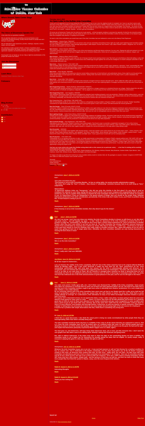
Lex (4, 119)
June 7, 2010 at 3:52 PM (68, 217)
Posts (4, 64)
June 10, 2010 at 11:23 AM (71, 259)
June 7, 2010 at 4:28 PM (71, 249)
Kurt (56, 217)
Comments (6, 67)
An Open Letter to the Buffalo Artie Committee (15, 108)
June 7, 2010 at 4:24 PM (71, 238)
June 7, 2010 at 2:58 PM (71, 206)
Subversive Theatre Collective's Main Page (12, 76)
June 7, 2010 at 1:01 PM (71, 175)
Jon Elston (58, 259)
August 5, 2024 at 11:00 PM (70, 367)
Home (93, 418)
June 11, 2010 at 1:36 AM (69, 282)
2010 (4, 105)
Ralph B (57, 367)
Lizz (4, 121)
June (5, 106)
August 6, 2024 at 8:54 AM (69, 377)
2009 (4, 109)
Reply (57, 201)
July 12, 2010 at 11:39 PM (71, 347)
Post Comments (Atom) (64, 422)
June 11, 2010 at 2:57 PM (65, 315)
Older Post (141, 418)
